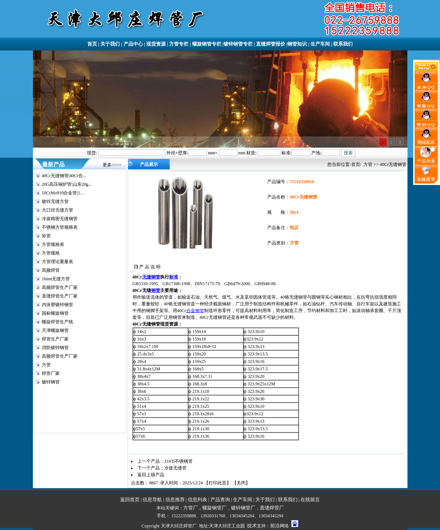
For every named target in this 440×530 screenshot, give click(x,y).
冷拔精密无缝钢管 (60, 218)
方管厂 (190, 508)
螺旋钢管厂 (214, 508)
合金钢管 (195, 310)
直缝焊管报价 (270, 44)
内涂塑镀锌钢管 (57, 304)
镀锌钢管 (51, 382)
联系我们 (343, 44)
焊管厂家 (51, 373)
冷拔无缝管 (175, 468)
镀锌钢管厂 (243, 508)
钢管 (155, 290)
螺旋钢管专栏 (206, 44)
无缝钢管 (151, 277)
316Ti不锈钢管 (178, 461)
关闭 (241, 483)
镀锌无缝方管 (55, 201)
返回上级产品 (150, 474)
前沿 (275, 526)
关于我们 (110, 44)
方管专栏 (178, 44)
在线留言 (310, 499)
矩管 (46, 235)
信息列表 (197, 499)
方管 (46, 364)
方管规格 (51, 253)
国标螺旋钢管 (55, 313)
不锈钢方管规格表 (60, 227)
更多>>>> (112, 164)
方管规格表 (53, 244)
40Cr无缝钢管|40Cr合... (64, 175)
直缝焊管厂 (272, 508)
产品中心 (133, 44)
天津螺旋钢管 (55, 330)
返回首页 (130, 499)
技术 (252, 526)
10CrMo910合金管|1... (63, 192)
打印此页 (218, 483)
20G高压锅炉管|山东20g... (67, 184)
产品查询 (220, 499)
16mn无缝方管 (56, 278)
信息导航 (152, 499)
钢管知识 (297, 44)
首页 (92, 44)
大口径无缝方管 (57, 210)
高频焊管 (51, 270)
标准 (173, 277)
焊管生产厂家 (55, 339)
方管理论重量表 (57, 261)
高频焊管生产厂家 (60, 287)
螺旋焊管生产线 (57, 321)
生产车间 (320, 44)
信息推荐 (175, 499)
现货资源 (156, 44)
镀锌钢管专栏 (238, 44)
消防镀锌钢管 (55, 347)
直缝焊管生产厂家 (60, 296)
